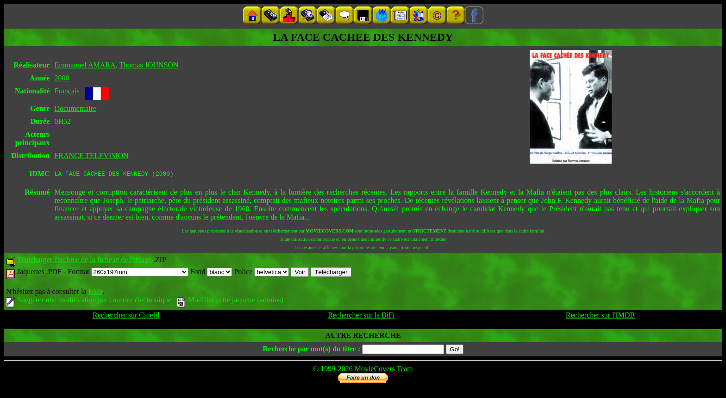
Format (128, 273)
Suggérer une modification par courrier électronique (88, 301)
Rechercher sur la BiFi (361, 316)
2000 (61, 78)
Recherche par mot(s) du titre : (311, 350)
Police (261, 273)
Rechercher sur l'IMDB (600, 316)
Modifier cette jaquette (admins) (230, 301)
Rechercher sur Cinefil (126, 316)
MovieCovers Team (384, 370)
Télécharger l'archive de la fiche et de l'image (84, 261)
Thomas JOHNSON (148, 65)
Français (66, 91)
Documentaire (75, 108)
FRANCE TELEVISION (91, 155)
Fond (211, 273)
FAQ (95, 293)
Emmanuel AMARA (84, 65)
